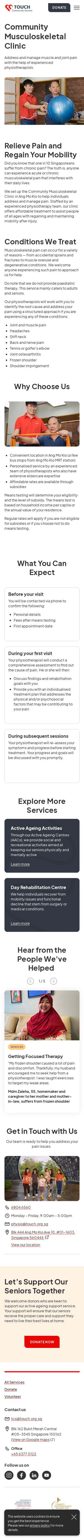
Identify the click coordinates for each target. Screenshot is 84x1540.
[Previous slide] (30, 981)
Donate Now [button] (42, 1342)
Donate (59, 7)
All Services (14, 1381)
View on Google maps (33, 1439)
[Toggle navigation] (76, 7)
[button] (42, 846)
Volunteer (14, 1396)
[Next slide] (53, 981)
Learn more (20, 864)
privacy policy (40, 1525)
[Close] (74, 1517)
